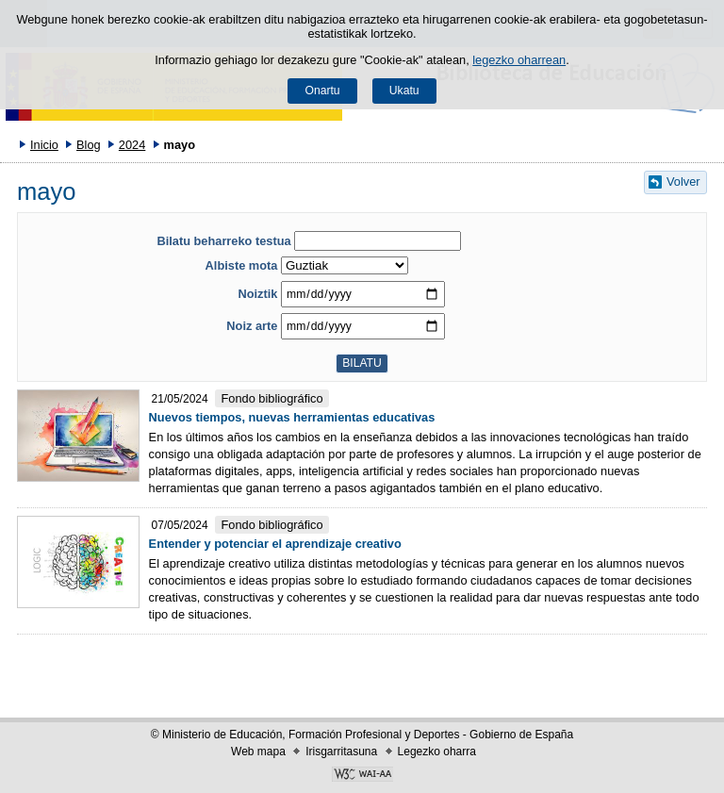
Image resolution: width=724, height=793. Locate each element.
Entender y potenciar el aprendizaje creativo (275, 544)
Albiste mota (242, 265)
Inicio (44, 145)
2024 (132, 145)
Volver (683, 181)
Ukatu (404, 90)
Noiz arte (251, 326)
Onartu (321, 90)
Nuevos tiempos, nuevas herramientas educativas (292, 417)
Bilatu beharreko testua (223, 241)
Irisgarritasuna (341, 751)
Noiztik (257, 294)
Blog (88, 145)
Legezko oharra (437, 751)
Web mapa (258, 751)
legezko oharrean (519, 60)
